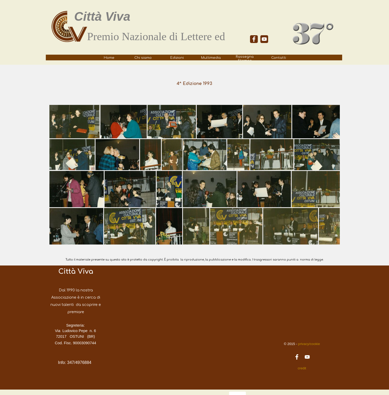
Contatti (278, 58)
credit (302, 368)
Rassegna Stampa (245, 58)
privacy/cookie (308, 344)
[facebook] (254, 39)
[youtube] (264, 39)
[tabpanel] (162, 44)
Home (109, 58)
